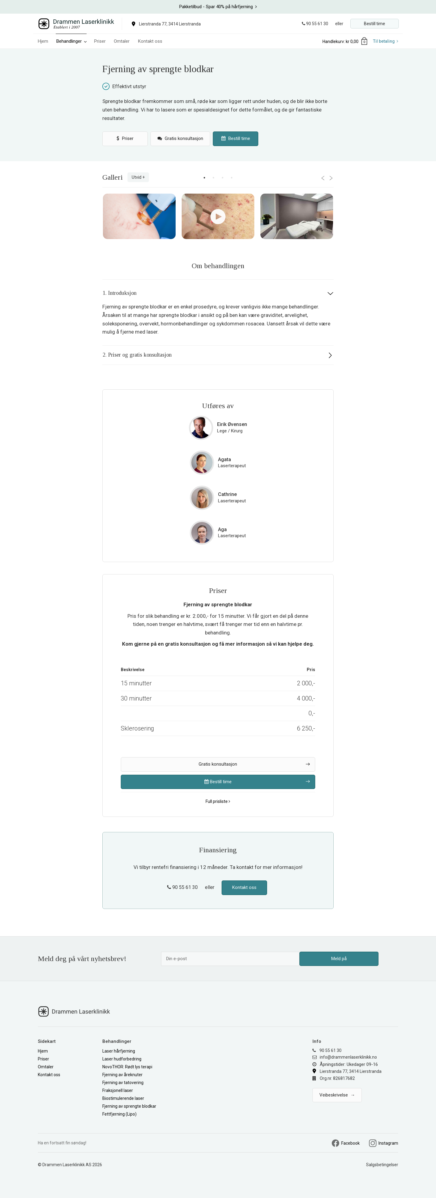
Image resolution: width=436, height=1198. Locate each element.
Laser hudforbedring (121, 1059)
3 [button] (223, 178)
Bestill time (374, 23)
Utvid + (138, 177)
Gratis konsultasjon (180, 138)
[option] (218, 7)
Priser (100, 41)
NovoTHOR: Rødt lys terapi (127, 1066)
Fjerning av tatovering (123, 1082)
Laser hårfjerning (118, 1051)
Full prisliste (218, 801)
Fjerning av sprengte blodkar (129, 1106)
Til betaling (385, 41)
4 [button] (232, 178)
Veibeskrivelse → (337, 1095)
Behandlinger (71, 41)
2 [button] (213, 178)
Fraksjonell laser (117, 1090)
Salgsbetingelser (382, 1164)
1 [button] (204, 178)
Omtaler (122, 41)
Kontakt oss (150, 41)
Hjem (43, 41)
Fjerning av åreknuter (122, 1074)
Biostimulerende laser (123, 1098)
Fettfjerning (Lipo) (119, 1114)
